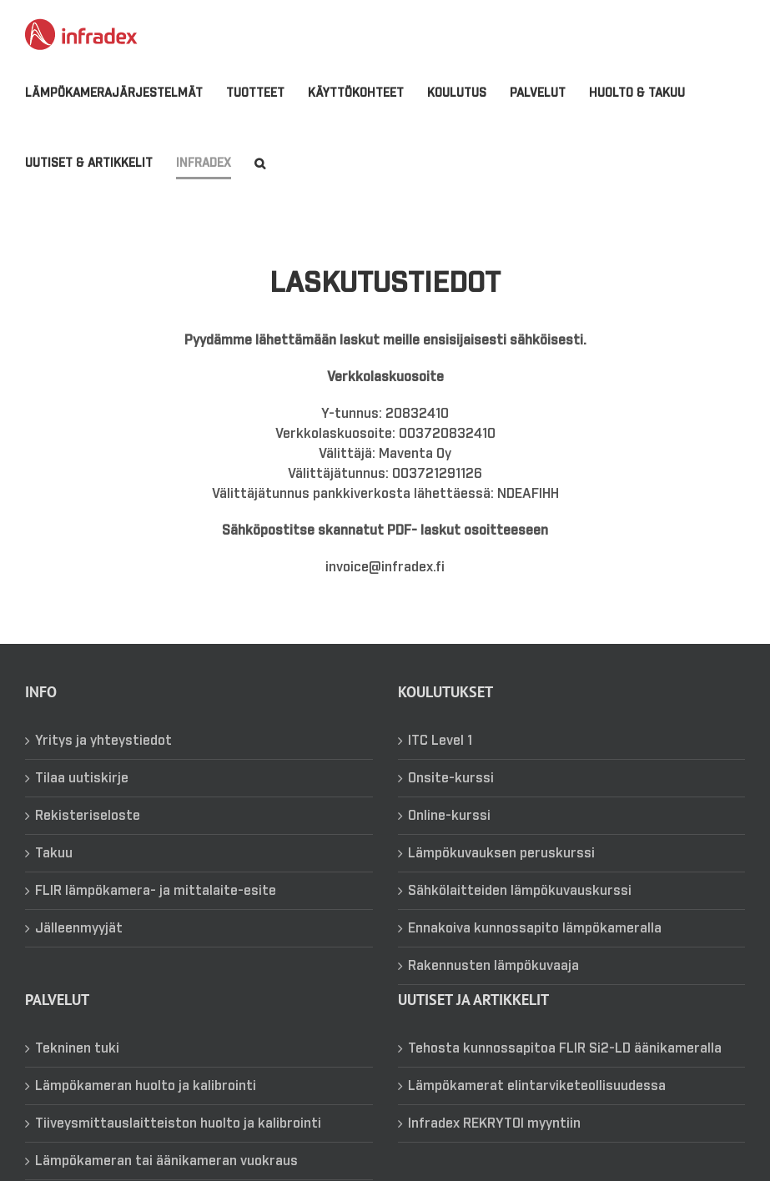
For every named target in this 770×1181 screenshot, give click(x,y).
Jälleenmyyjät (79, 949)
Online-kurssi (449, 836)
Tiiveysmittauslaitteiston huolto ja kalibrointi (178, 1144)
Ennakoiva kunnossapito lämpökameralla (535, 949)
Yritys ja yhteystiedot (103, 761)
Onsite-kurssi (451, 799)
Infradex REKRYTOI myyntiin (494, 1144)
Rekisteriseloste (87, 836)
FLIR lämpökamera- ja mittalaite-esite (155, 911)
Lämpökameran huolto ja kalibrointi (145, 1106)
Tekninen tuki (77, 1069)
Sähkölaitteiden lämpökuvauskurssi (520, 911)
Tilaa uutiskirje (81, 799)
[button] (259, 163)
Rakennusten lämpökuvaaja (493, 986)
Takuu (54, 874)
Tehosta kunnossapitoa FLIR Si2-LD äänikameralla (565, 1069)
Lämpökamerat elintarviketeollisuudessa (537, 1106)
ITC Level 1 (440, 761)
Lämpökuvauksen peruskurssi (501, 874)
